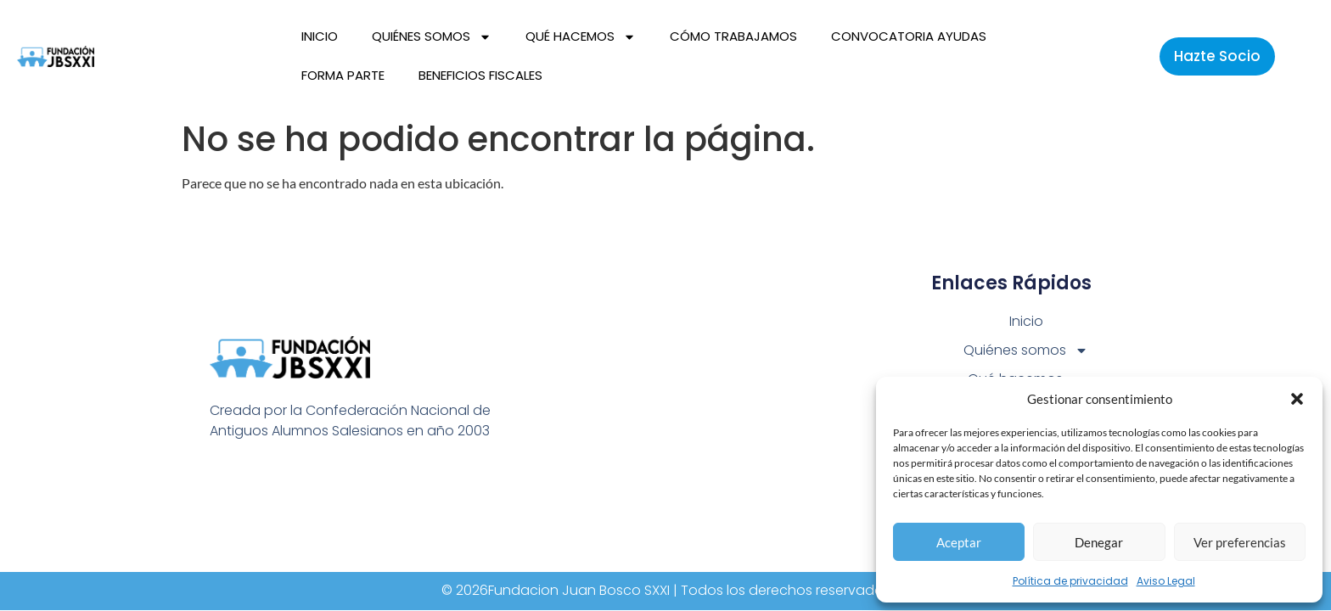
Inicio (319, 36)
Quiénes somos (431, 37)
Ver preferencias (1239, 542)
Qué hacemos (580, 37)
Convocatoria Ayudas (908, 36)
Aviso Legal (1166, 581)
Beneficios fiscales (480, 75)
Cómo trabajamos (733, 36)
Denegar (1099, 542)
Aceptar (958, 542)
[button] (1297, 398)
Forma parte (343, 75)
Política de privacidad (1070, 581)
